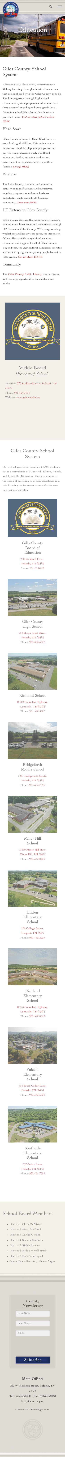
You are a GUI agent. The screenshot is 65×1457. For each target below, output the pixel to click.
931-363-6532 (37, 642)
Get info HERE (21, 167)
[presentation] (33, 1346)
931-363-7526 (37, 785)
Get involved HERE (30, 257)
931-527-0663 (37, 1016)
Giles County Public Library (25, 274)
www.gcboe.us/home (28, 397)
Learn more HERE (27, 202)
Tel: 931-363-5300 (20, 1396)
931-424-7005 (37, 1173)
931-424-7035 (22, 393)
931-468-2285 (37, 938)
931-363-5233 (37, 1095)
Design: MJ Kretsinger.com (32, 1410)
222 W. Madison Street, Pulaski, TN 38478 (32, 1389)
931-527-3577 (37, 711)
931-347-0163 (37, 859)
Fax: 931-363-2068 (45, 1396)
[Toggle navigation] (58, 7)
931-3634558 (37, 568)
